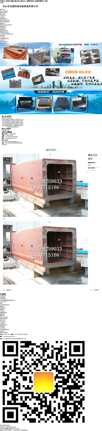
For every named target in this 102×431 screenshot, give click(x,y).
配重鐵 (2, 309)
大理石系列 (3, 15)
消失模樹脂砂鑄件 (5, 305)
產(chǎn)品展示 (4, 11)
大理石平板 (3, 302)
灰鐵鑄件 (96, 290)
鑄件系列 (2, 14)
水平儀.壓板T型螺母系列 (6, 34)
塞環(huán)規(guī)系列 (6, 25)
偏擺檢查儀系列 (4, 31)
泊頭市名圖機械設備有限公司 (7, 300)
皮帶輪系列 (3, 28)
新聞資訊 (2, 35)
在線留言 (2, 40)
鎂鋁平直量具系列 (5, 21)
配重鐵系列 (3, 26)
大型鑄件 (2, 311)
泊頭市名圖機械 (4, 428)
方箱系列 (2, 17)
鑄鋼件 (2, 306)
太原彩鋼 (2, 297)
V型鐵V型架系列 (4, 32)
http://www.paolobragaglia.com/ (10, 141)
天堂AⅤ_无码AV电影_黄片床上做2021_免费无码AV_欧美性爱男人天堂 (24, 1)
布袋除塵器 (3, 298)
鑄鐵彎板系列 (3, 18)
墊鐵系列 (2, 23)
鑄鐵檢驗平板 (3, 312)
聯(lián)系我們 (3, 41)
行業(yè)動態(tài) (4, 38)
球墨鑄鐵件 (3, 308)
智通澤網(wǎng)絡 (11, 427)
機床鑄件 (9, 290)
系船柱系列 (3, 29)
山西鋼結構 (3, 295)
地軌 (1, 303)
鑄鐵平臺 (2, 314)
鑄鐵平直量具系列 (5, 20)
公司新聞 (2, 37)
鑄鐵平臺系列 (3, 12)
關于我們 (2, 9)
